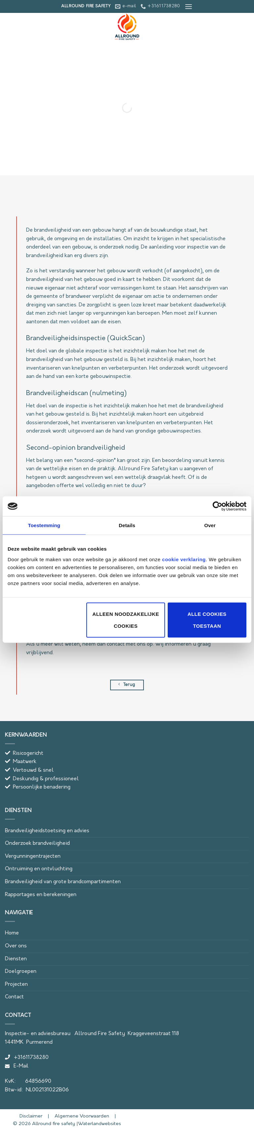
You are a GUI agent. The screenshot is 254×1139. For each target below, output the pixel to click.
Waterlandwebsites (99, 1123)
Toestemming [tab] (44, 525)
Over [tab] (210, 525)
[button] (188, 6)
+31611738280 (27, 1057)
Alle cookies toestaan (207, 619)
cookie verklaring (184, 559)
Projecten (16, 984)
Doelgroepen (20, 971)
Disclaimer (24, 1116)
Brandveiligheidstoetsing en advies (47, 831)
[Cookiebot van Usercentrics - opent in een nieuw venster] (217, 506)
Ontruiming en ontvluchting (38, 869)
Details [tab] (127, 525)
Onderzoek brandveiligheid (37, 843)
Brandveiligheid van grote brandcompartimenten (63, 882)
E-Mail (16, 1066)
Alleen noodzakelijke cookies (125, 619)
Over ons (16, 946)
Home (12, 933)
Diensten (16, 959)
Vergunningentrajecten (33, 856)
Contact (14, 997)
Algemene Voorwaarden (81, 1116)
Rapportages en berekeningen (40, 894)
